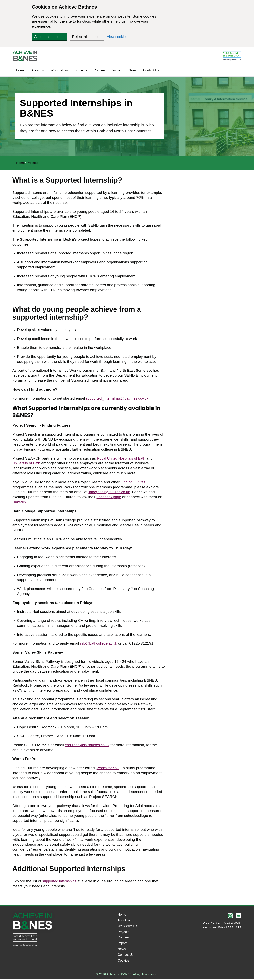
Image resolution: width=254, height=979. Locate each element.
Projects (81, 70)
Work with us (60, 70)
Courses (100, 70)
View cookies (118, 37)
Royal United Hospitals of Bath (122, 458)
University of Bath (27, 463)
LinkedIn (19, 502)
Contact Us (151, 70)
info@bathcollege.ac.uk (99, 643)
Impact (117, 70)
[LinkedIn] (238, 915)
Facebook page (110, 497)
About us (37, 70)
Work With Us (127, 925)
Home (20, 70)
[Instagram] (230, 915)
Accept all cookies (49, 37)
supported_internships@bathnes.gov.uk (119, 398)
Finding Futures (134, 482)
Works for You (108, 767)
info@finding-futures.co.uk (110, 492)
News (133, 70)
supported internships (60, 881)
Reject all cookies (86, 37)
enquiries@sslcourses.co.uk (88, 744)
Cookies (123, 960)
